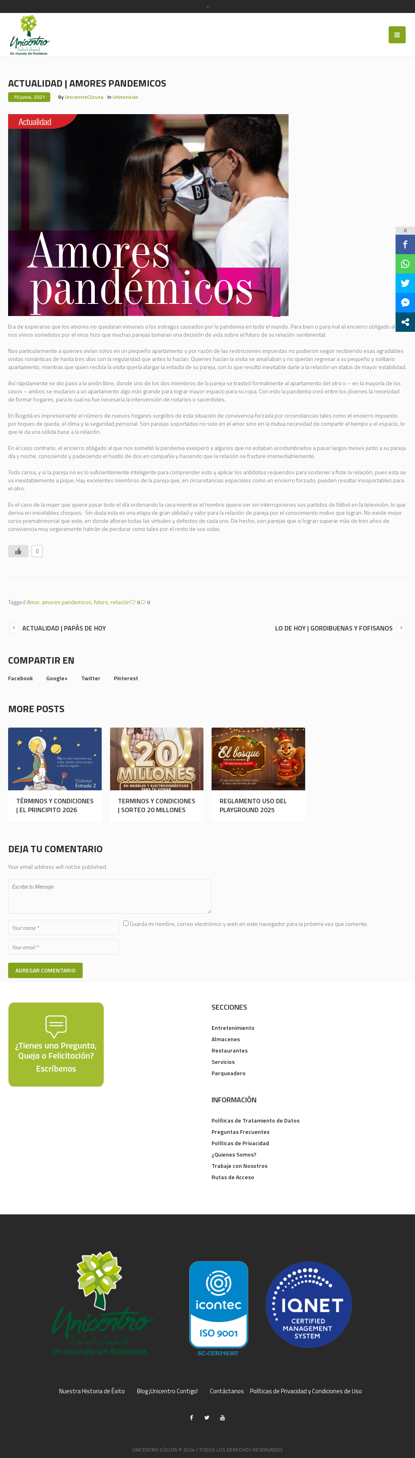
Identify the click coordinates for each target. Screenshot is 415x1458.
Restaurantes (230, 1050)
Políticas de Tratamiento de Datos (255, 1120)
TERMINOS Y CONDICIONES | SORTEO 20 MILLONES (156, 805)
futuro (101, 602)
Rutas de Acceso (233, 1177)
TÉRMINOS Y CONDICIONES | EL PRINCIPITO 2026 (55, 805)
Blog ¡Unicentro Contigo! (167, 1391)
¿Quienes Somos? (234, 1154)
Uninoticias (125, 97)
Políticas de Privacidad (240, 1143)
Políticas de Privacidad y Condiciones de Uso (306, 1391)
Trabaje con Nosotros (239, 1165)
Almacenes (226, 1039)
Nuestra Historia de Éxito (92, 1391)
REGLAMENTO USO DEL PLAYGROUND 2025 (253, 805)
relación (120, 602)
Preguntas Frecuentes (241, 1131)
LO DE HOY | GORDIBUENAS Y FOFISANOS (334, 628)
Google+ (57, 678)
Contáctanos (227, 1391)
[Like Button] (18, 551)
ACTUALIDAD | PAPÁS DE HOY (64, 628)
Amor (33, 602)
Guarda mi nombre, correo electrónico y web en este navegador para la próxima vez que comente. (249, 923)
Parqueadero (229, 1073)
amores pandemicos (67, 602)
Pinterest (126, 678)
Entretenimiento (233, 1027)
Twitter (91, 678)
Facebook (20, 678)
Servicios (223, 1061)
